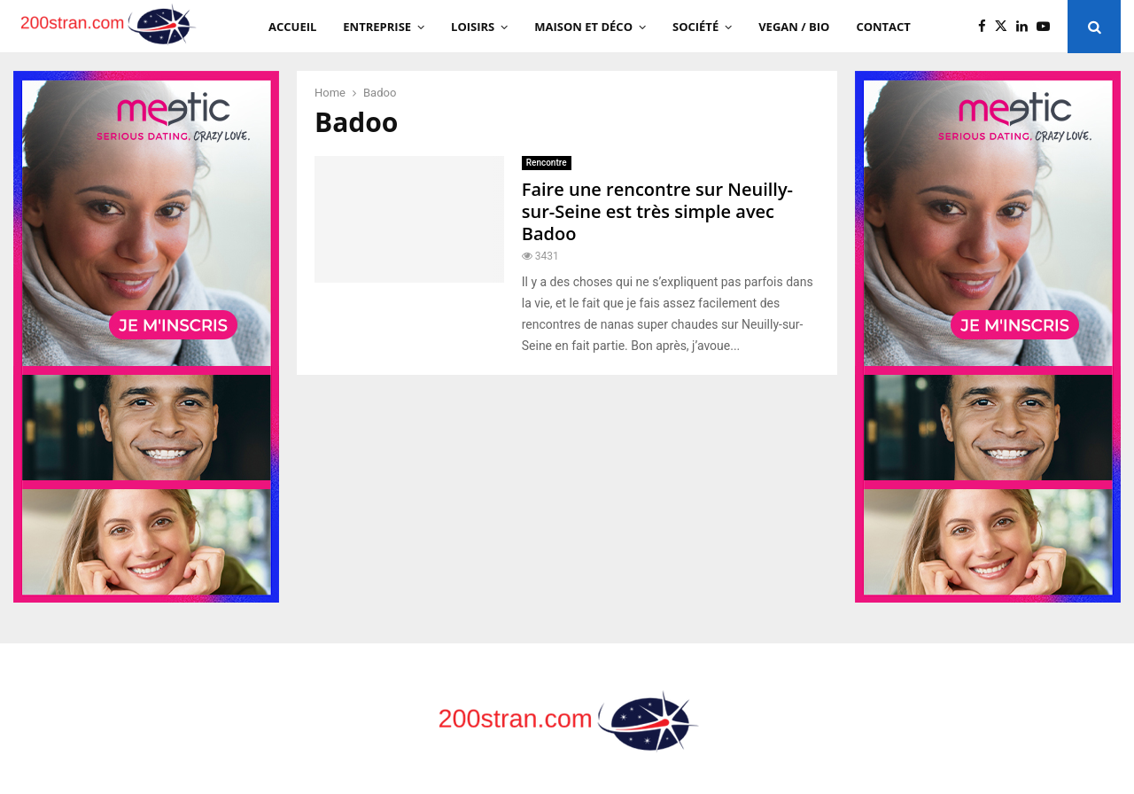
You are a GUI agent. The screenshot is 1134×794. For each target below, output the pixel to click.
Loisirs (472, 27)
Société (695, 27)
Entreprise (377, 27)
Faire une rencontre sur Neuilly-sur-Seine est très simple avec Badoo (657, 211)
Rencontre (546, 162)
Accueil (292, 27)
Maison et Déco (583, 27)
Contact (883, 27)
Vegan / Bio (793, 27)
